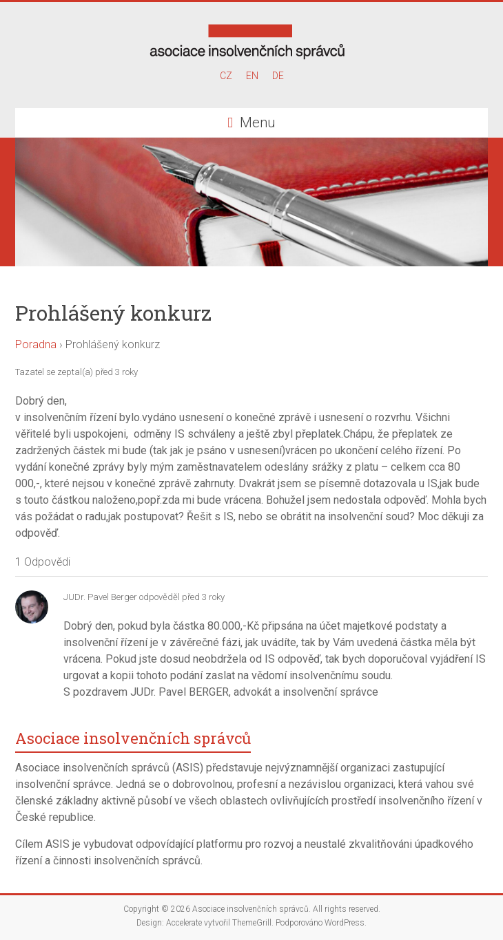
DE (278, 75)
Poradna (36, 344)
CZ (226, 75)
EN (252, 75)
